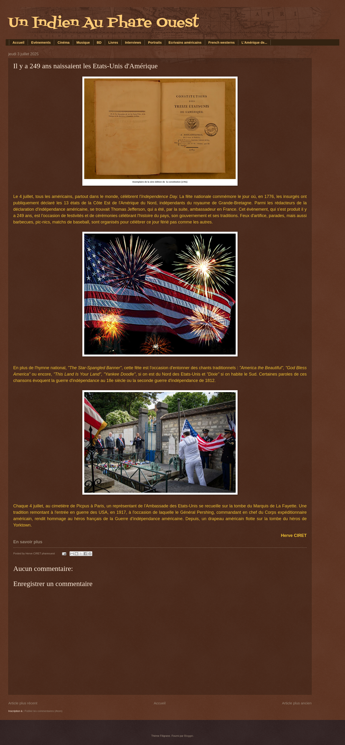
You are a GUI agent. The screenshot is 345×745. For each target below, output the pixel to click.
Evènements (41, 42)
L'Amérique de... (254, 42)
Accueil (18, 42)
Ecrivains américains (184, 42)
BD (99, 42)
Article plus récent (22, 703)
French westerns (221, 42)
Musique (83, 42)
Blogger (188, 735)
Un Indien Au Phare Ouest (103, 23)
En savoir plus (27, 541)
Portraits (155, 42)
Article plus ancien (297, 703)
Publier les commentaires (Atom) (43, 711)
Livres (113, 42)
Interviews (133, 42)
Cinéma (64, 42)
